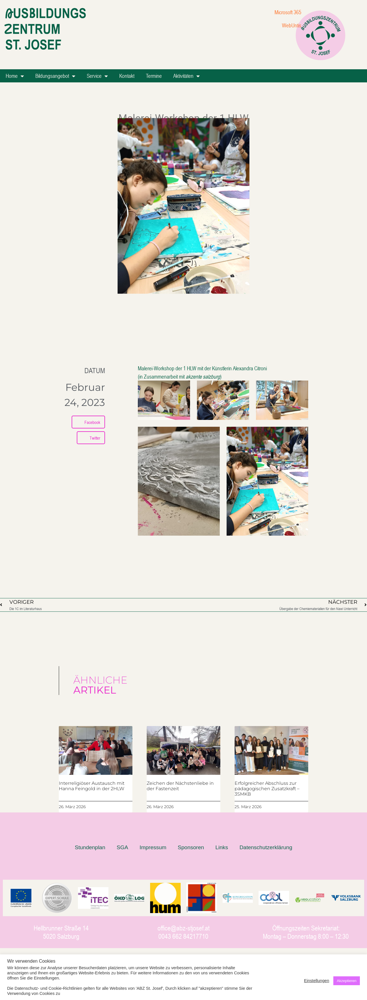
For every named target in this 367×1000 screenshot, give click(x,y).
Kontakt (126, 75)
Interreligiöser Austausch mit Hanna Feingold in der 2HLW (91, 786)
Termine (154, 75)
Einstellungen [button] (316, 980)
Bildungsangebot (55, 76)
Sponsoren (191, 847)
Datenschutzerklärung (265, 847)
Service (97, 76)
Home (15, 76)
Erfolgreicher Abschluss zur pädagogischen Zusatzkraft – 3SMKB (267, 789)
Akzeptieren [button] (346, 981)
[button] (88, 422)
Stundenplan (90, 847)
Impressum (153, 847)
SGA (122, 847)
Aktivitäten (186, 76)
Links (221, 847)
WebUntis (291, 25)
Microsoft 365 (288, 12)
